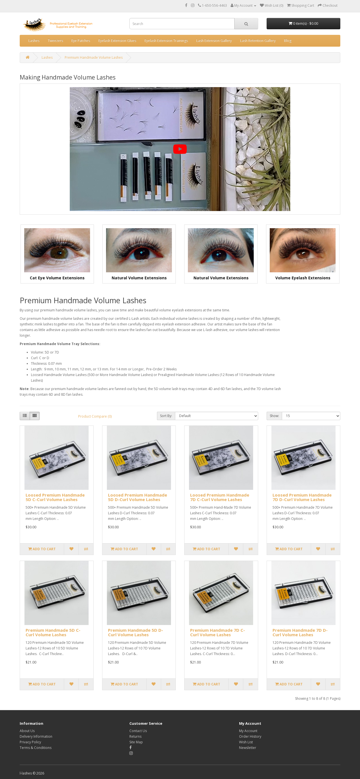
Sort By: (166, 415)
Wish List (246, 742)
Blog (287, 40)
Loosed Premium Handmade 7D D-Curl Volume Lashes (302, 497)
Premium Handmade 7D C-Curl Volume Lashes (217, 632)
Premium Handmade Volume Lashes (94, 57)
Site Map (136, 742)
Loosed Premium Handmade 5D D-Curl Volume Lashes (137, 497)
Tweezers (55, 40)
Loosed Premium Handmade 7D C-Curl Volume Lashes (219, 497)
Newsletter (247, 747)
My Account (248, 730)
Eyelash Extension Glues (117, 40)
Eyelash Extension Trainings (166, 40)
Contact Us (138, 730)
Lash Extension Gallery (214, 40)
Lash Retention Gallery (258, 40)
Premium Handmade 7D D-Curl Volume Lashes (300, 632)
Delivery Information (36, 736)
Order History (250, 736)
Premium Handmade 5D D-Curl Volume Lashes (135, 632)
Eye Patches (80, 40)
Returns (135, 736)
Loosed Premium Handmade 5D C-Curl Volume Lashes (55, 497)
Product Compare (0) (95, 416)
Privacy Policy (30, 742)
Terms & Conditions (35, 747)
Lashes (33, 40)
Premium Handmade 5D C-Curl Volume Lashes (53, 632)
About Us (27, 730)
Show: (274, 415)
